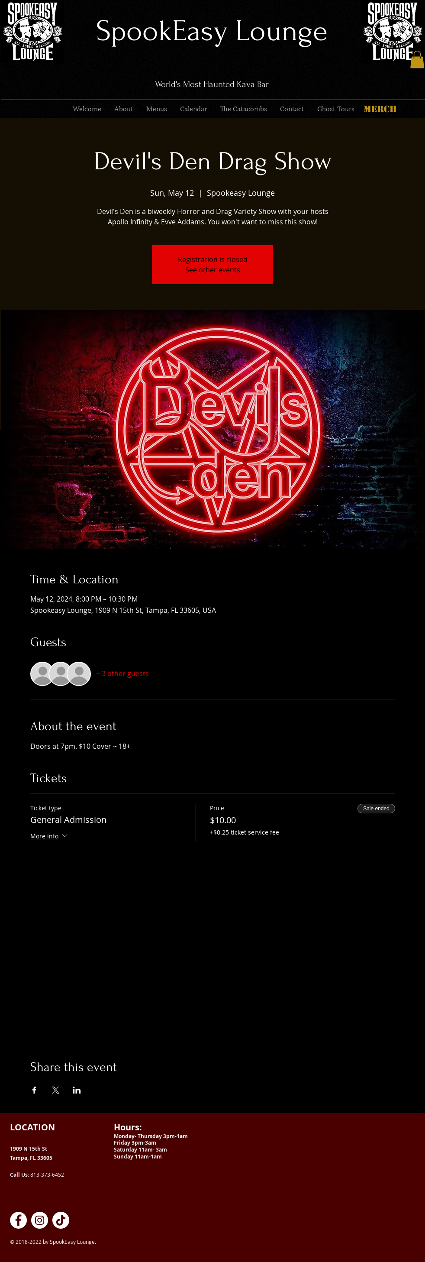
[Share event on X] (56, 1090)
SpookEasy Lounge (212, 31)
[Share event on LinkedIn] (77, 1090)
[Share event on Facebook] (34, 1090)
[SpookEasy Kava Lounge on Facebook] (18, 1220)
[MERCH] (380, 109)
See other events (212, 270)
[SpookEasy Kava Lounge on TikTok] (60, 1220)
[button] (417, 59)
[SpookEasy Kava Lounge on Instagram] (39, 1220)
